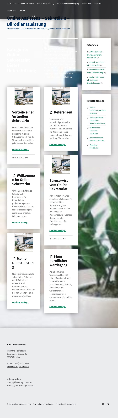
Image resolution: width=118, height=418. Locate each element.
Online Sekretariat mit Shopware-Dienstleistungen (95, 80)
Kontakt (22, 10)
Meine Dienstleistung (45, 3)
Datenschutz (60, 404)
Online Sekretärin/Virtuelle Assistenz (97, 110)
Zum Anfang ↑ (72, 404)
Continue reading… (20, 149)
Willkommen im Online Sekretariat (21, 3)
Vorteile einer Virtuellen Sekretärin (23, 116)
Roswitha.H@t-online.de (18, 367)
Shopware (97, 3)
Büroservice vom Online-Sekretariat (59, 184)
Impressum (11, 10)
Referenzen (86, 3)
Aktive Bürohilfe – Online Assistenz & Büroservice (95, 55)
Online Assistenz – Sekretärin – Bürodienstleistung (97, 120)
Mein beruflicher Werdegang (68, 3)
